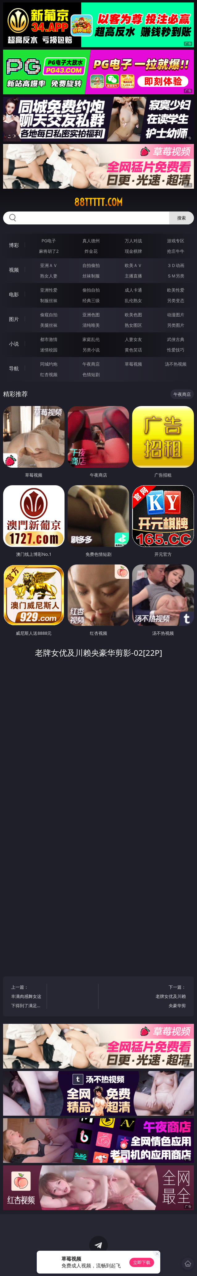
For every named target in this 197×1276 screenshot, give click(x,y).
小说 (14, 343)
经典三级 (91, 300)
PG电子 (49, 241)
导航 (14, 368)
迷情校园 (48, 350)
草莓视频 (133, 364)
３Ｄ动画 (175, 265)
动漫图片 (175, 315)
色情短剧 (91, 374)
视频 (14, 269)
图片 (14, 319)
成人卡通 (133, 290)
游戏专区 (175, 241)
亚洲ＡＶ (48, 265)
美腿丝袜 (48, 325)
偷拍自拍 (91, 290)
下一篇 (170, 997)
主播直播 (133, 276)
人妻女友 (133, 339)
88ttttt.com (98, 202)
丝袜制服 (91, 276)
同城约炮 (48, 364)
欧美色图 (133, 315)
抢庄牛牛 (175, 251)
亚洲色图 (91, 315)
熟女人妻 (48, 276)
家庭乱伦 (91, 339)
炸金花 (91, 251)
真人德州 (91, 241)
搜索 (181, 218)
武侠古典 (175, 339)
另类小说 (91, 350)
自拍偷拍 (91, 265)
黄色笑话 (133, 350)
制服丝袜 (48, 300)
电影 (14, 294)
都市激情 (48, 339)
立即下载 (141, 1262)
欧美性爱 (175, 290)
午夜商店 (91, 364)
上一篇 (26, 997)
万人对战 (133, 241)
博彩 (14, 245)
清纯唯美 (91, 325)
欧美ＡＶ (133, 265)
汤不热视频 (176, 364)
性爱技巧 (175, 350)
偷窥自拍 (48, 315)
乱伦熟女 (133, 300)
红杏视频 (48, 374)
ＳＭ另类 (175, 276)
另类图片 (175, 325)
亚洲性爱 (48, 290)
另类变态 (175, 300)
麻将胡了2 (49, 251)
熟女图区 (133, 325)
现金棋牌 (133, 251)
